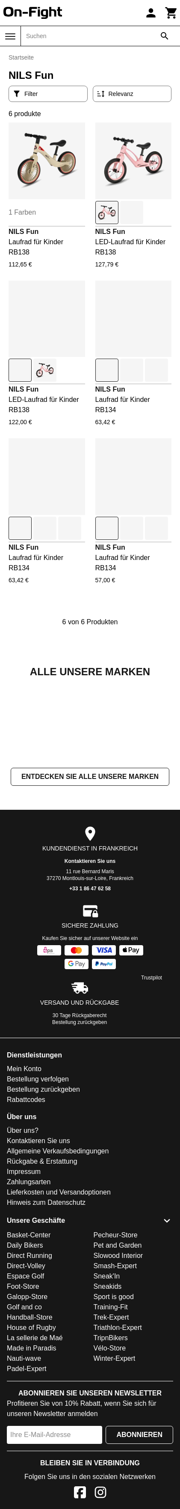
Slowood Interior (118, 1341)
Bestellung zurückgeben (79, 1108)
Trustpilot (151, 1063)
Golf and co (24, 1392)
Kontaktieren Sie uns (90, 947)
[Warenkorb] (171, 13)
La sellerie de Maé (35, 1423)
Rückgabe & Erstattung (42, 1247)
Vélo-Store (110, 1433)
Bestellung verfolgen (38, 1164)
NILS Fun (23, 231)
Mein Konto (24, 1154)
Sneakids (108, 1372)
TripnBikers (111, 1423)
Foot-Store (23, 1372)
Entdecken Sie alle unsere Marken (90, 862)
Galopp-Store (27, 1382)
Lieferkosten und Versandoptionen (59, 1277)
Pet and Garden (118, 1331)
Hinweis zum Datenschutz (46, 1288)
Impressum (24, 1257)
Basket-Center (28, 1320)
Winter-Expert (115, 1444)
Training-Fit (111, 1392)
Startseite (21, 57)
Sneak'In (107, 1361)
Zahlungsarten (28, 1267)
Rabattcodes (26, 1185)
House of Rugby (31, 1413)
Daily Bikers (25, 1331)
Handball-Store (30, 1403)
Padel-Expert (27, 1454)
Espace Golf (25, 1361)
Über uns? (22, 1216)
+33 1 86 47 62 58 (90, 974)
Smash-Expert (115, 1351)
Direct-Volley (26, 1351)
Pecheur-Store (116, 1320)
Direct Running (29, 1341)
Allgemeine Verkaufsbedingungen (58, 1236)
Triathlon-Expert (118, 1413)
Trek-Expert (111, 1403)
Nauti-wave (24, 1444)
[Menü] (10, 36)
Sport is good (114, 1382)
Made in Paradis (31, 1433)
